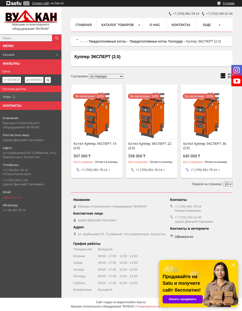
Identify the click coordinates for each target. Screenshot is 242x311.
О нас (155, 25)
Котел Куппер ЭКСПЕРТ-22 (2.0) (149, 146)
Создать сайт (40, 3)
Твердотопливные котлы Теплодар (156, 41)
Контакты (181, 25)
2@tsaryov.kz (12, 197)
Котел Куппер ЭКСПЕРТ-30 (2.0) (204, 146)
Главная (84, 25)
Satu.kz (141, 302)
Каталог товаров (117, 25)
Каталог (9, 54)
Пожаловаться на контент (154, 306)
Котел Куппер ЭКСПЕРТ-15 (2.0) (95, 146)
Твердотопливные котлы (107, 41)
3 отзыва (228, 3)
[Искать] (56, 38)
